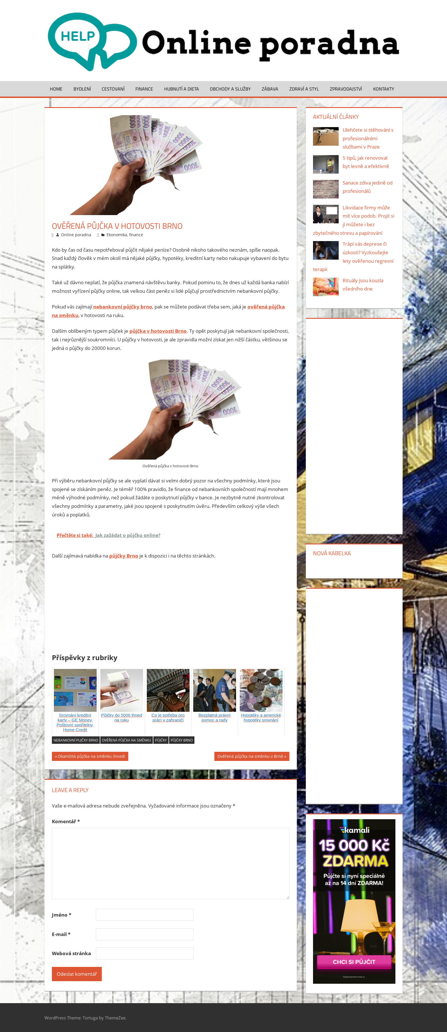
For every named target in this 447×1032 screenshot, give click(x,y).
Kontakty (383, 88)
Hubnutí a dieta (181, 88)
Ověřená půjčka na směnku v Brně (250, 757)
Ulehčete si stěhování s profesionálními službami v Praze (368, 138)
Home (56, 88)
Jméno (61, 914)
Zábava (270, 88)
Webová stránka (71, 953)
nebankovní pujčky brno (76, 740)
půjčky (161, 740)
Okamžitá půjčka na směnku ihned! (91, 757)
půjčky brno (182, 740)
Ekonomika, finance (125, 234)
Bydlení (82, 88)
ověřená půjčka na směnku (126, 740)
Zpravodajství (346, 88)
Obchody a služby (230, 88)
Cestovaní (113, 88)
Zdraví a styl (304, 88)
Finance (144, 88)
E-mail (61, 934)
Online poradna (76, 234)
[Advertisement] (171, 608)
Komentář (66, 821)
